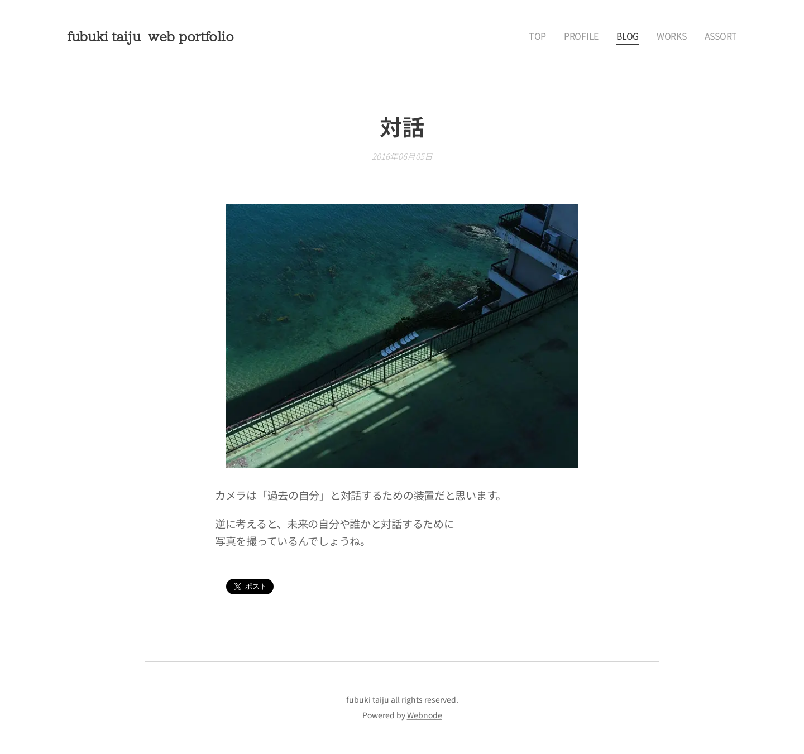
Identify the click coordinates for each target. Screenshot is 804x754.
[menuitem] (556, 36)
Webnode (424, 715)
